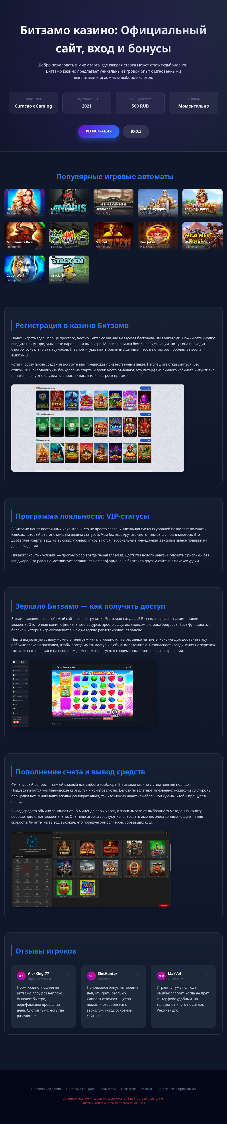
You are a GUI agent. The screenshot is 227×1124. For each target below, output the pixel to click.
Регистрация (99, 131)
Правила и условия (46, 1089)
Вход (136, 131)
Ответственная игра (136, 1089)
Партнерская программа (176, 1089)
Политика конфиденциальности (91, 1089)
